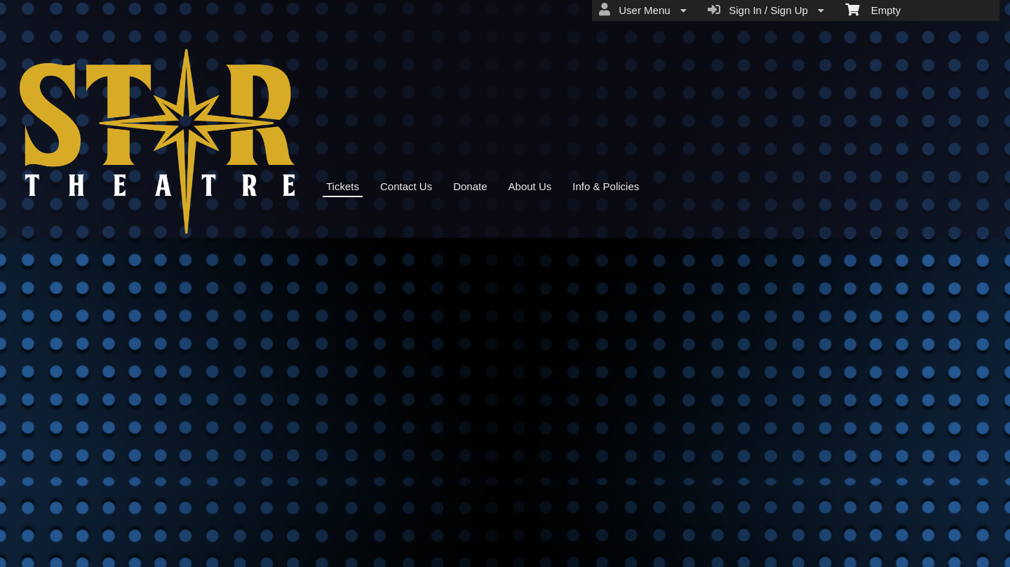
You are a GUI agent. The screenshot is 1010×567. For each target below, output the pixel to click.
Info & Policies (605, 186)
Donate (470, 186)
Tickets (342, 186)
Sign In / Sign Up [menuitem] (766, 10)
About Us (530, 186)
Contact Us (406, 186)
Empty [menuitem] (873, 9)
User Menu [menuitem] (643, 10)
